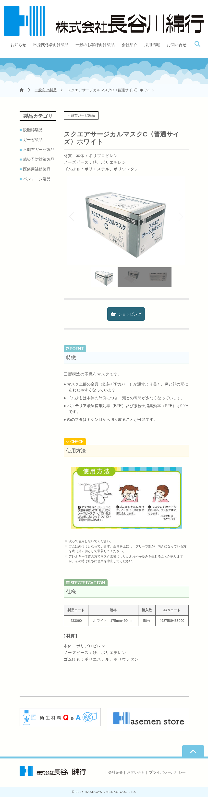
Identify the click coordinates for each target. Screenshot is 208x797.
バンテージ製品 (37, 179)
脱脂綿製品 (33, 130)
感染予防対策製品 (39, 159)
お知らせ (18, 45)
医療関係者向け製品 (51, 45)
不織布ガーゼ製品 (39, 150)
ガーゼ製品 (33, 140)
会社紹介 (129, 45)
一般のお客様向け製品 (95, 45)
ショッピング (130, 314)
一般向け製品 (46, 90)
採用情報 (152, 45)
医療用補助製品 (37, 169)
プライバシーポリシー (167, 772)
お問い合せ (176, 45)
